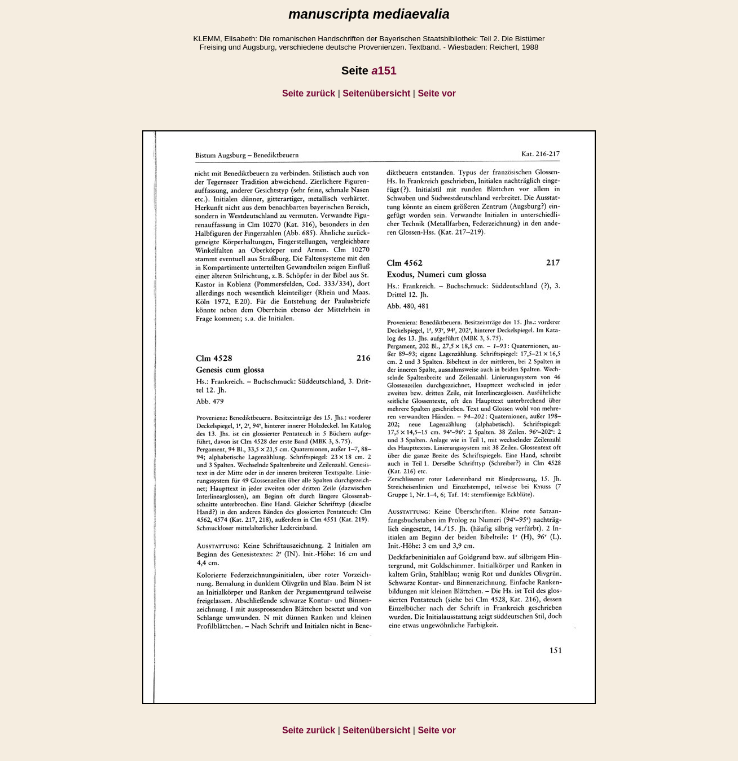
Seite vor (437, 93)
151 (384, 70)
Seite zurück (308, 93)
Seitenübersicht (376, 93)
